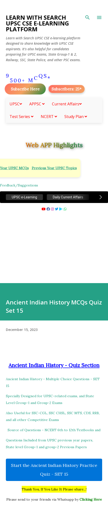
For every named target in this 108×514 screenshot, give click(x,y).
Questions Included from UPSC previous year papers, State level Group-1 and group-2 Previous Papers (49, 443)
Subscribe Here (25, 89)
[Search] (87, 17)
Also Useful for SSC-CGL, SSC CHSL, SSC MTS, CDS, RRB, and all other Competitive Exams (53, 416)
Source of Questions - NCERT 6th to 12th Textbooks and (54, 430)
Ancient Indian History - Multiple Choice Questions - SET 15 (53, 382)
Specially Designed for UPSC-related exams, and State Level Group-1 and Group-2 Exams (50, 399)
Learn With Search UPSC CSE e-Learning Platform (37, 23)
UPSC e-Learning (24, 197)
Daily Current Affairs (68, 197)
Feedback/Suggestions (19, 185)
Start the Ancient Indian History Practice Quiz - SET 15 (54, 470)
